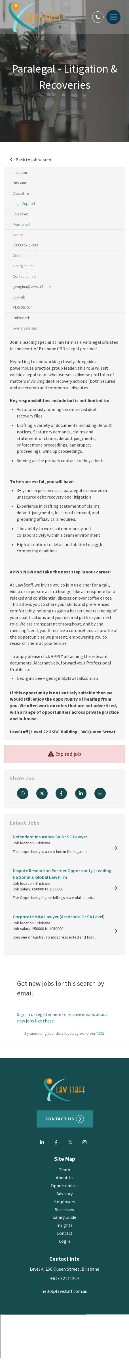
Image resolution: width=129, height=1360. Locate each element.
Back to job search (33, 159)
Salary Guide (64, 1217)
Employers (64, 1201)
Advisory (64, 1193)
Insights (64, 1225)
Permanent (21, 224)
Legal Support (24, 203)
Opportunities (65, 1185)
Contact (65, 1233)
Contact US (59, 1119)
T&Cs (100, 1033)
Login (64, 1241)
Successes (64, 1209)
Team (64, 1169)
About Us (64, 1177)
